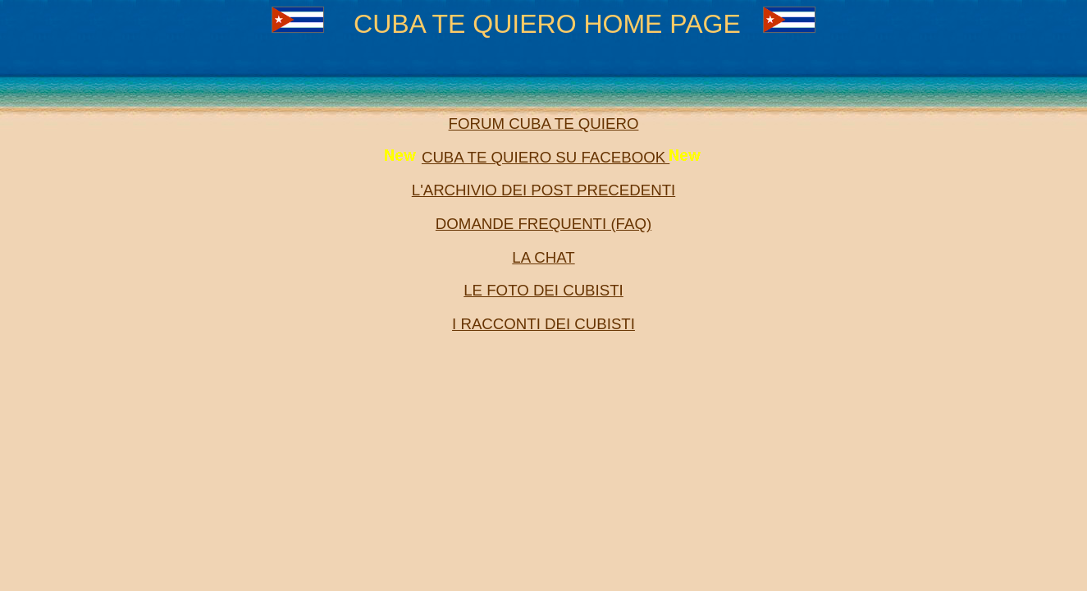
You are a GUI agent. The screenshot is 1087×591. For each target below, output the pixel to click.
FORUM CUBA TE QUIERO (544, 123)
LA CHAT (543, 257)
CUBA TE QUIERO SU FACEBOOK (545, 157)
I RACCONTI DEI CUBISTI (543, 323)
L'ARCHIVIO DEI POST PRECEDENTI (543, 190)
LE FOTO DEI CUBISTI (543, 290)
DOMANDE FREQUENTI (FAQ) (543, 223)
